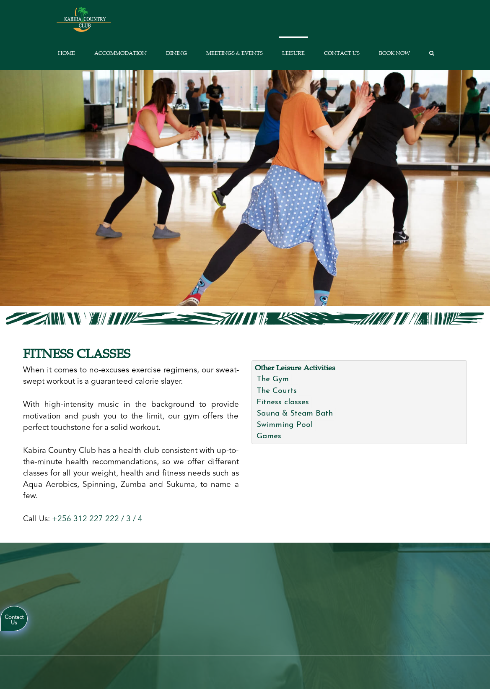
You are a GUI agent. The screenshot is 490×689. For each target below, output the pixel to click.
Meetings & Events (234, 53)
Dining (176, 53)
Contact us (342, 53)
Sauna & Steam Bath (295, 414)
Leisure (293, 53)
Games (269, 436)
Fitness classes (283, 402)
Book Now (394, 53)
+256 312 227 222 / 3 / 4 (97, 518)
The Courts (277, 391)
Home (66, 53)
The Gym (273, 379)
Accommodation (120, 53)
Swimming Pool (285, 425)
